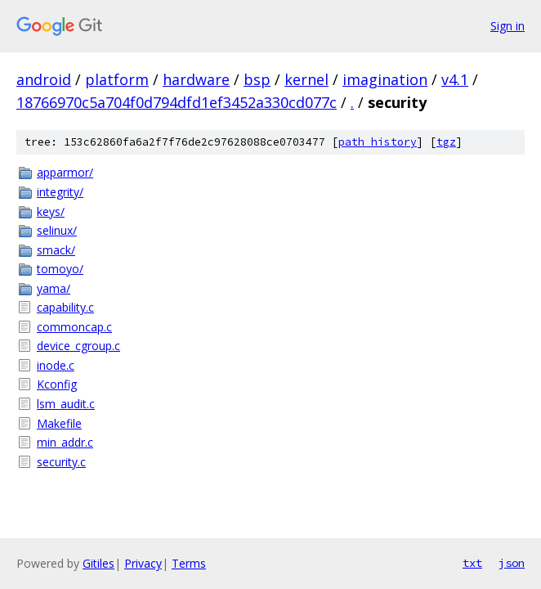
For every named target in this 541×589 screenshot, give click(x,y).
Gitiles (98, 563)
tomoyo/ (60, 269)
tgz (446, 142)
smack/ (56, 250)
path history (377, 142)
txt (472, 562)
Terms (189, 563)
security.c (61, 462)
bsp (257, 79)
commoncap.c (74, 327)
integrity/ (60, 192)
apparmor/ (65, 172)
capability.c (65, 307)
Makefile (59, 423)
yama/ (53, 288)
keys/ (51, 211)
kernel (306, 79)
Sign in (507, 26)
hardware (196, 79)
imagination (384, 79)
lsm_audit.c (66, 403)
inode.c (55, 365)
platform (117, 79)
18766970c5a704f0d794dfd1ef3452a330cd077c (176, 102)
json (512, 562)
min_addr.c (65, 442)
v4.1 (454, 79)
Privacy (143, 563)
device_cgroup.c (78, 345)
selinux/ (57, 230)
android (43, 79)
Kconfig (57, 384)
